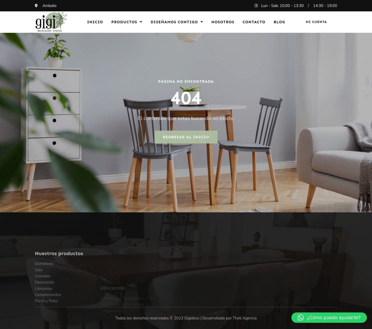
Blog (279, 22)
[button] (329, 317)
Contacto (254, 22)
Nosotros (222, 22)
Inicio (95, 22)
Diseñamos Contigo (177, 21)
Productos (126, 21)
